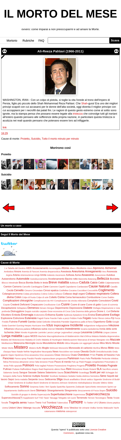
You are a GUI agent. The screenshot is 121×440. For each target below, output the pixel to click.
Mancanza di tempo (86, 340)
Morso (104, 347)
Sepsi (11, 379)
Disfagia (97, 308)
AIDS (29, 268)
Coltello (53, 297)
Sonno (24, 386)
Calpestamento (112, 283)
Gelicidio (46, 322)
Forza (117, 318)
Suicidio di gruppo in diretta (24, 394)
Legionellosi (66, 332)
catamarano (50, 411)
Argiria (9, 275)
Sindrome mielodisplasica (80, 383)
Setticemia (50, 379)
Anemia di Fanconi (30, 271)
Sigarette (98, 379)
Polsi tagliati (40, 365)
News (55, 351)
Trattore (31, 403)
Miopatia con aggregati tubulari (84, 343)
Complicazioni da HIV (44, 301)
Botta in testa (41, 282)
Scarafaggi (84, 372)
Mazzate (115, 339)
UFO (96, 403)
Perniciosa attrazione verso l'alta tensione (28, 362)
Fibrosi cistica (104, 318)
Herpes (27, 325)
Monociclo (63, 348)
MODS (34, 336)
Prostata (102, 365)
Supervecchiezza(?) (11, 397)
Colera (44, 294)
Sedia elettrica (83, 376)
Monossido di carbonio (80, 347)
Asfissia (70, 275)
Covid (114, 300)
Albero (73, 268)
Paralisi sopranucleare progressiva (51, 358)
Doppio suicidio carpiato (36, 311)
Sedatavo (63, 376)
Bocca (22, 282)
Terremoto (82, 397)
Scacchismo (71, 372)
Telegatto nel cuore (67, 398)
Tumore (75, 402)
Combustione (93, 297)
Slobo (110, 383)
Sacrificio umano (110, 369)
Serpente (33, 379)
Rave (62, 369)
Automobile (22, 278)
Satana (41, 372)
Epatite (59, 314)
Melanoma (19, 343)
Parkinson (73, 358)
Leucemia (86, 332)
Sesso (41, 379)
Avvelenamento (56, 278)
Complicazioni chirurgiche (18, 300)
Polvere (50, 365)
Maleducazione (70, 340)
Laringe (56, 332)
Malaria (95, 336)
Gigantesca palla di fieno (81, 322)
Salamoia (7, 372)
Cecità (10, 290)
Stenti (32, 390)
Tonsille (4, 403)
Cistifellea (63, 290)
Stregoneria (71, 390)
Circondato (38, 290)
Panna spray (21, 358)
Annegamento (93, 271)
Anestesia (66, 271)
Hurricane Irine (39, 325)
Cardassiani (82, 286)
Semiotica (94, 376)
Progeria (81, 365)
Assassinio (87, 274)
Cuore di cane (78, 304)
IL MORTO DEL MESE (60, 14)
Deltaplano (22, 308)
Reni (68, 369)
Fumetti (22, 321)
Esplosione (6, 318)
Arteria (16, 275)
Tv (85, 403)
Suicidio (35, 138)
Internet (51, 329)
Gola (108, 321)
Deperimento (62, 308)
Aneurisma (78, 271)
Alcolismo (81, 268)
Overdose (83, 354)
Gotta (4, 325)
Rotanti (92, 369)
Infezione (113, 325)
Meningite (30, 343)
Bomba (29, 282)
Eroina (91, 314)
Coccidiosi (82, 290)
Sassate (32, 372)
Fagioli (40, 318)
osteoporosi (71, 411)
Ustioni (12, 407)
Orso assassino (46, 355)
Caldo (101, 282)
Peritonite (96, 358)
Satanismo (51, 372)
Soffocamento (12, 386)
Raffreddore (25, 369)
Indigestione (89, 325)
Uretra (5, 408)
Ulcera (102, 402)
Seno (103, 375)
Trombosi (51, 402)
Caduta (84, 282)
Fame (47, 318)
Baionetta (82, 279)
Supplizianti (28, 398)
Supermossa (79, 394)
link (5, 127)
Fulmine (13, 321)
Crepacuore (36, 304)
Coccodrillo (92, 290)
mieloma (60, 411)
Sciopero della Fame (12, 376)
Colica (51, 294)
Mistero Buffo (35, 348)
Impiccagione (61, 325)
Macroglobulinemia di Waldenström (63, 336)
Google (115, 322)
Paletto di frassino (105, 355)
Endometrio (39, 315)
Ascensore (60, 275)
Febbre (73, 318)
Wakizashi (108, 408)
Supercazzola (43, 394)
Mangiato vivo (103, 340)
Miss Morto (105, 343)
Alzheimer (111, 268)
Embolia (16, 314)
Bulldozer (74, 283)
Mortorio (12, 40)
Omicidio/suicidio (104, 351)
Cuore (65, 304)
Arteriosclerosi (27, 275)
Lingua (106, 332)
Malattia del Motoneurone (13, 340)
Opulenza (19, 355)
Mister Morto (7, 348)
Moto (111, 347)
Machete (42, 336)
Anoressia (111, 271)
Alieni (89, 268)
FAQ (41, 40)
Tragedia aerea (18, 402)
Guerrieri (12, 325)
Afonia (65, 268)
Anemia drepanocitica (50, 271)
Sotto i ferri (44, 387)
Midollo (60, 343)
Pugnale (112, 365)
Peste (51, 362)
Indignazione (102, 325)
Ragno (35, 369)
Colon (18, 297)
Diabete (87, 307)
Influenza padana (22, 329)
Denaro (43, 308)
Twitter (90, 403)
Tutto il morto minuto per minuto (60, 138)
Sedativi (72, 376)
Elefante (115, 311)
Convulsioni (105, 300)
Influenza (9, 328)
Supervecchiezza (98, 394)
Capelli (61, 286)
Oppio (11, 355)
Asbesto (51, 275)
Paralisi (30, 358)
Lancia (50, 332)
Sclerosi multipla (31, 376)
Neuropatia (47, 351)
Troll (44, 403)
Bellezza (103, 278)
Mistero (21, 347)
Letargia (76, 332)
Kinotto (24, 332)
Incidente (76, 325)
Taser (46, 398)
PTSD (92, 355)
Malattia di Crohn (33, 340)
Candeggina (36, 286)
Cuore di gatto (93, 304)
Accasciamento (40, 268)
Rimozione (77, 369)
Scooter (45, 376)
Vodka (93, 408)
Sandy (16, 372)
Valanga (27, 407)
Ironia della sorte (108, 328)
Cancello (26, 286)
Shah (84, 103)
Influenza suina (39, 328)
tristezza (78, 113)
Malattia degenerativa (109, 336)
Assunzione (100, 275)
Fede (79, 318)
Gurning (20, 325)
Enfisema (50, 314)
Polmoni (28, 365)
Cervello (19, 290)
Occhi (92, 351)
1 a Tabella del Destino (14, 268)
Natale (20, 351)
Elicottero (6, 314)
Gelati (39, 322)
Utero (19, 407)
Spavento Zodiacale (75, 387)
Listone (113, 332)
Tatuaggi (53, 398)
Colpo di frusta (29, 297)
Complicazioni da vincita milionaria (70, 301)
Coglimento (106, 290)
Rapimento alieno (52, 369)
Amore (17, 271)
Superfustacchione (62, 394)
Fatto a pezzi (63, 318)
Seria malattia (21, 379)
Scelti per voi (97, 372)
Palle (117, 355)
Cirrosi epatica (50, 290)
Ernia (85, 315)
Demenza (33, 307)
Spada (53, 387)
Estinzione (18, 318)
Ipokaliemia (93, 329)
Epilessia (68, 315)
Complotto (92, 300)
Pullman (7, 369)
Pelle (88, 358)
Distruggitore (17, 311)
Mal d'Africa (85, 336)
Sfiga (60, 379)
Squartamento (10, 390)
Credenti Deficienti (20, 304)
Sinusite (96, 383)
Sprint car (111, 387)
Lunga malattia (12, 336)
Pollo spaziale (15, 365)
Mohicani (54, 348)
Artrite (43, 275)
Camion (8, 286)
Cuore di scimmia (110, 304)
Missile (115, 343)
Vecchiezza (52, 407)
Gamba (32, 321)
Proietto (25, 138)
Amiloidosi (9, 271)
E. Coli (107, 311)
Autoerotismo (9, 278)
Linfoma (97, 332)
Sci (116, 372)
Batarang (92, 279)
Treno (38, 402)
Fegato (87, 318)
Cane (46, 286)
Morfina (96, 348)
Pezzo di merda (62, 361)
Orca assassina (31, 355)
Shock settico (86, 379)
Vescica (74, 407)
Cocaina (73, 290)
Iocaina (84, 329)
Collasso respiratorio (98, 293)
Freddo (5, 322)
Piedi (81, 362)
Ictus (49, 325)
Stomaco (41, 390)
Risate (86, 369)
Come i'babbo (107, 297)
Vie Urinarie (84, 408)
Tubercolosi (62, 403)
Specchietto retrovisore (96, 387)
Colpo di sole (42, 297)
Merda (39, 343)
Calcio (94, 282)
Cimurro (28, 290)
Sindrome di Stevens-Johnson (53, 383)
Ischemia (9, 332)
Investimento (72, 328)
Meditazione (7, 343)
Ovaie (74, 355)
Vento (66, 408)
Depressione (76, 308)
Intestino (60, 328)
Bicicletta (114, 278)
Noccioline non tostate (69, 351)
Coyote (6, 304)
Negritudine (35, 351)
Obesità (84, 351)
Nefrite (26, 351)
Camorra (17, 286)
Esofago (115, 314)
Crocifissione (50, 304)
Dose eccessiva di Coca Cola (61, 311)
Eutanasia (30, 318)
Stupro (102, 390)
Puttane (16, 369)
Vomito (100, 408)
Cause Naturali (99, 286)
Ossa (57, 355)
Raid (41, 369)
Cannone (53, 286)
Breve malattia (59, 282)
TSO (41, 398)
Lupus (26, 336)
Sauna (60, 372)
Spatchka (61, 387)
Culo (58, 304)
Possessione (60, 365)
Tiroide (116, 398)
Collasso (58, 294)
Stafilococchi (23, 390)
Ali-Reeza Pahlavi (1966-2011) (60, 51)
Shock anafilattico (71, 379)
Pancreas (8, 358)
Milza (67, 343)
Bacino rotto (71, 278)
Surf (36, 398)
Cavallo (113, 286)
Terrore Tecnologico (97, 398)
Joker (17, 332)
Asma (78, 275)
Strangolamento (55, 390)
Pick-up (75, 362)
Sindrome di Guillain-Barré (26, 383)
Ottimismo (65, 355)
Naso (13, 351)
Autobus (110, 275)
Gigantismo (99, 321)
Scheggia (109, 372)
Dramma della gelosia (86, 311)
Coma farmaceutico (75, 297)
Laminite (42, 332)
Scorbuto (54, 376)
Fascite (53, 318)
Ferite (94, 318)
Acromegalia (55, 268)
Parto (82, 358)
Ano (104, 271)
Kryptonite (32, 332)
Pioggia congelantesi (94, 362)
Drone (100, 311)
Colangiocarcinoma (12, 293)
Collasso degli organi (74, 293)
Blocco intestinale (10, 283)
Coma (61, 297)
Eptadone (77, 315)
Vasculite (36, 408)
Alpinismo (98, 268)
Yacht (116, 408)
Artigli (37, 275)
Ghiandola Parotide (60, 322)
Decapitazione (8, 308)
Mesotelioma (49, 343)
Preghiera (71, 365)
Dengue (50, 308)
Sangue (23, 372)
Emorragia (27, 314)
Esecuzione (102, 314)
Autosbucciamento (38, 279)
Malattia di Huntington (52, 340)
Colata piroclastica (31, 294)
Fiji (112, 318)
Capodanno (70, 286)
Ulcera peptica (113, 403)
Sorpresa (34, 387)
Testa (110, 397)
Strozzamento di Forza (88, 390)
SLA (99, 369)
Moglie (45, 347)
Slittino (104, 383)
